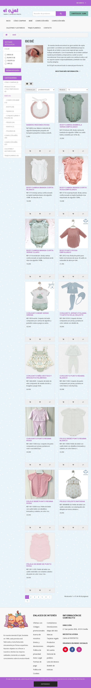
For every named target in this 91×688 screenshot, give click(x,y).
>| (27, 601)
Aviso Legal (37, 658)
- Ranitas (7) (9, 127)
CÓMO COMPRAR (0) (11, 82)
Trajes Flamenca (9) (11, 156)
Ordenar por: (30, 90)
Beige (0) (9, 55)
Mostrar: (62, 90)
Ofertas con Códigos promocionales (39, 627)
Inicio (8, 21)
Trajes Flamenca (34, 28)
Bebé (30, 21)
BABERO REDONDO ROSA (37, 125)
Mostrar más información (66, 71)
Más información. (79, 679)
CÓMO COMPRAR (20, 21)
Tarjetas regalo (53, 638)
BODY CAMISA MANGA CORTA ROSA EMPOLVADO (73, 189)
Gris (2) (8, 63)
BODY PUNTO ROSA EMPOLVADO (68, 251)
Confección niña (58, 21)
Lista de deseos (53, 662)
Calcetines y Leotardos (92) (10, 150)
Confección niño (42, 21)
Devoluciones (52, 627)
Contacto (48, 28)
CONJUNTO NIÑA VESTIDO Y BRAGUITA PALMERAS (38, 377)
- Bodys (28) (9, 107)
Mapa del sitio (52, 631)
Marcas (50, 634)
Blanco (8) (10, 58)
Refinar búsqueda (13, 70)
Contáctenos (52, 623)
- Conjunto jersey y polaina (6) (12, 117)
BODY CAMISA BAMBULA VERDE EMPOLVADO (71, 126)
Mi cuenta (50, 650)
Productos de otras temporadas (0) (11, 89)
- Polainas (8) (9, 131)
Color (6, 49)
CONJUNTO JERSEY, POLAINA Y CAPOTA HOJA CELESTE (73, 314)
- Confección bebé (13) (11, 101)
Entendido (45, 684)
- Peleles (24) (9, 122)
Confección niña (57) (10, 143)
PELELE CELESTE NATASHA (72, 501)
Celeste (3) (10, 61)
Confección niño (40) (11, 136)
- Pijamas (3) (9, 111)
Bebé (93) (7, 96)
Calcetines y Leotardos (15, 28)
